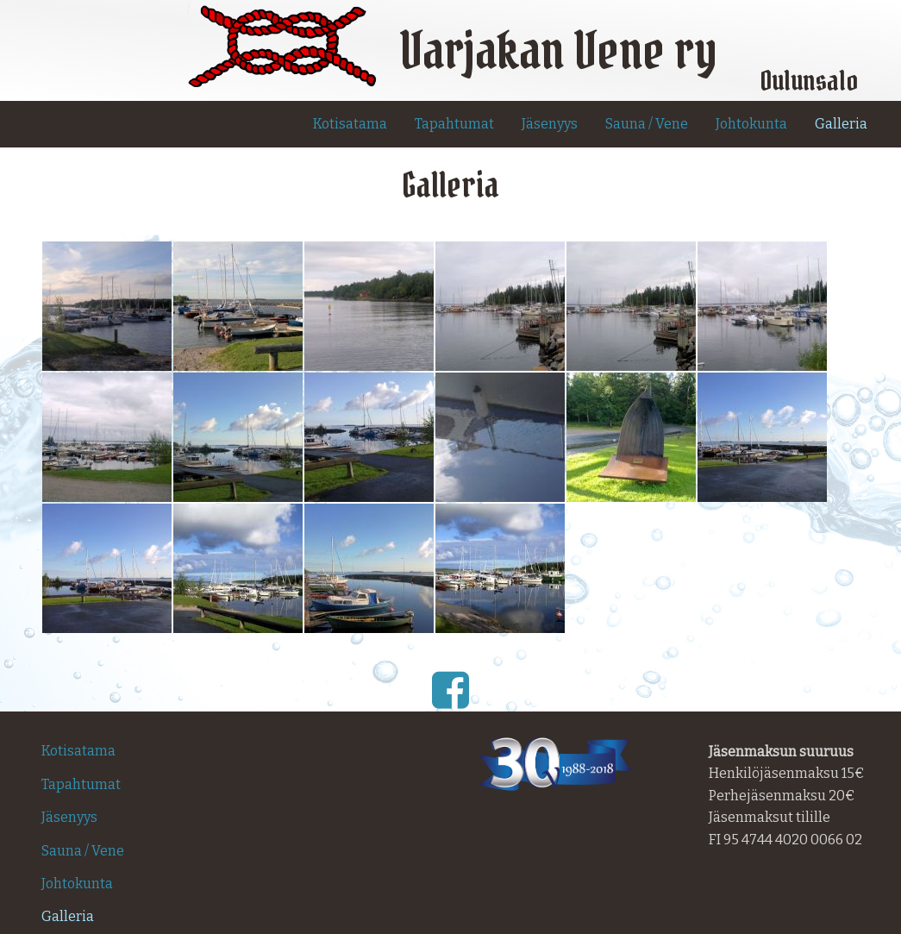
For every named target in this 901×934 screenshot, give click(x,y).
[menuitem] (350, 124)
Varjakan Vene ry (558, 49)
